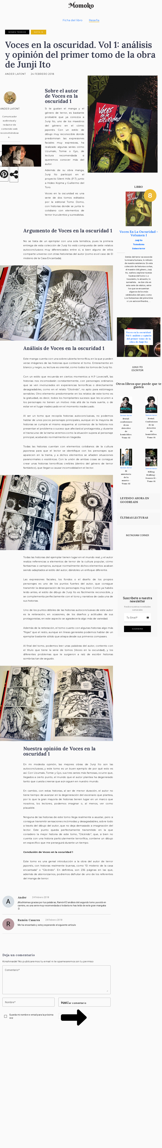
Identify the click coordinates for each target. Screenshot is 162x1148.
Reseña (94, 20)
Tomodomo (138, 244)
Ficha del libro (73, 20)
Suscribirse (137, 629)
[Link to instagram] (125, 548)
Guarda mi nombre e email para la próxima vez (31, 1016)
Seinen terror (17, 32)
